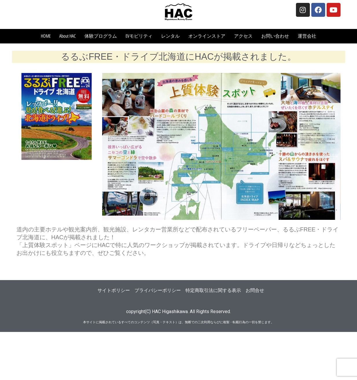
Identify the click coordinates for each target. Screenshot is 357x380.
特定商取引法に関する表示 (213, 290)
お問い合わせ (275, 36)
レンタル (170, 36)
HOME (46, 36)
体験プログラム (100, 36)
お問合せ (255, 290)
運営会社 (307, 36)
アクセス (243, 36)
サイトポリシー (113, 290)
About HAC (67, 36)
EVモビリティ (139, 36)
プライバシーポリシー (158, 290)
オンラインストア (206, 36)
